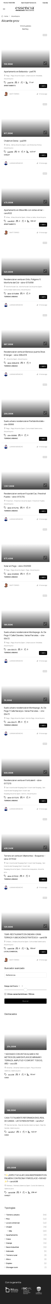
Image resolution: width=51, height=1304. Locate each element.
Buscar (26, 1001)
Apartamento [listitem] (11, 1235)
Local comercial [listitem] (11, 1223)
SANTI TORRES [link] (14, 94)
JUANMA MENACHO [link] (16, 163)
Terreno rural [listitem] (10, 1255)
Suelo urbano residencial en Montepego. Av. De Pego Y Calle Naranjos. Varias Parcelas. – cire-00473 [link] (25, 710)
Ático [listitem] (7, 1259)
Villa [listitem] (9, 1231)
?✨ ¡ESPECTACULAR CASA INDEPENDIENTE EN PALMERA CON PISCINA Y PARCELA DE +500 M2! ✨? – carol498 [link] (25, 1178)
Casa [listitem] (7, 1239)
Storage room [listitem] (11, 1267)
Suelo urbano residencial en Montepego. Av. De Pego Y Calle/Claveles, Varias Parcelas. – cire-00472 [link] (25, 635)
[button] (25, 994)
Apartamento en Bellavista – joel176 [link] (20, 71)
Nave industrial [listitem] (11, 1247)
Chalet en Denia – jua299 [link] (15, 140)
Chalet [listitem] (8, 1227)
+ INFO (43, 86)
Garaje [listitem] (8, 1243)
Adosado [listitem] (9, 1251)
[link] (25, 49)
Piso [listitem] (7, 1218)
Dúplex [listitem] (8, 1263)
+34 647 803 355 (9, 3)
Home (6, 16)
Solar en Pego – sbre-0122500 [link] (17, 566)
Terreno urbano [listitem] (12, 1214)
